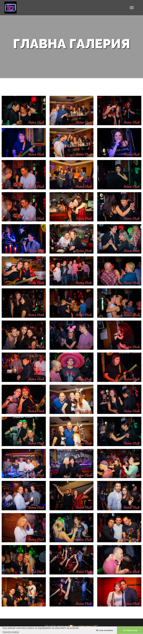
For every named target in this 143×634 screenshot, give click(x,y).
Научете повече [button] (11, 632)
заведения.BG (88, 626)
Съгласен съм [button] (130, 630)
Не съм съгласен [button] (104, 630)
